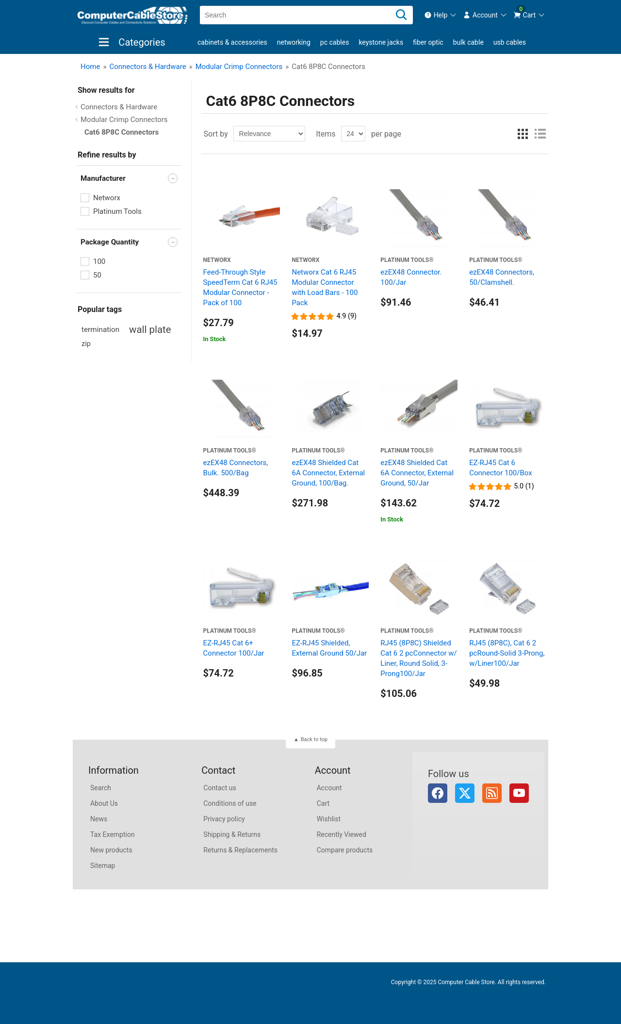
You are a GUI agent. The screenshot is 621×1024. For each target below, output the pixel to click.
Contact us (219, 788)
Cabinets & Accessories (232, 42)
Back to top (314, 739)
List (540, 133)
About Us (104, 803)
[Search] (401, 15)
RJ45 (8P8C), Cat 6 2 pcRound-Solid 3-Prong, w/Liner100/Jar (506, 653)
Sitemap (102, 865)
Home (90, 66)
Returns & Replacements (240, 850)
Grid (522, 133)
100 (99, 261)
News (98, 819)
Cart (323, 803)
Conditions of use (229, 803)
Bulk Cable (468, 42)
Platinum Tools (117, 211)
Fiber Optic (428, 42)
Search (100, 788)
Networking (293, 42)
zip (86, 344)
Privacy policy (224, 819)
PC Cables (334, 42)
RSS (492, 793)
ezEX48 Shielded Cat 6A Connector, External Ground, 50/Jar (417, 472)
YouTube (519, 793)
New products (111, 850)
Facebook (437, 793)
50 (97, 275)
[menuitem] (440, 15)
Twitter (465, 793)
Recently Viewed (341, 834)
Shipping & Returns (232, 834)
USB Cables (509, 42)
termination (100, 329)
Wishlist (329, 819)
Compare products (345, 850)
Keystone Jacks (381, 42)
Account (329, 788)
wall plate (150, 329)
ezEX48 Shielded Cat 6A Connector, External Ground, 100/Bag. (328, 472)
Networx (106, 197)
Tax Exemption (112, 834)
